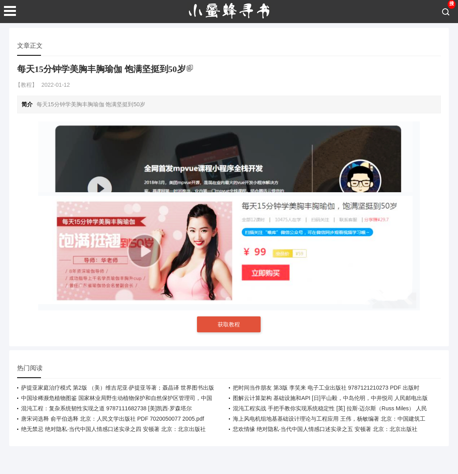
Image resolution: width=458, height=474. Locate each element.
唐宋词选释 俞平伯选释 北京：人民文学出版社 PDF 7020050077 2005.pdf (112, 418)
